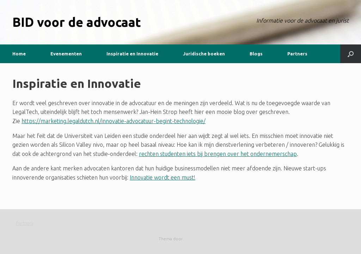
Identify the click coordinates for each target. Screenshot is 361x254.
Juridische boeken (204, 53)
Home (19, 53)
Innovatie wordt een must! (162, 177)
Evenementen (66, 53)
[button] (350, 53)
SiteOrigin (193, 238)
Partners (297, 53)
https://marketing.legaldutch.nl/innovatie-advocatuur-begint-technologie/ (114, 121)
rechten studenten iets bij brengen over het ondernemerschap (218, 154)
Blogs (256, 53)
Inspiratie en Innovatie (132, 53)
